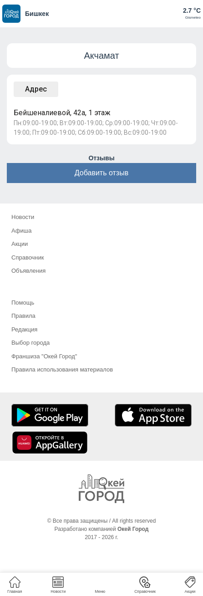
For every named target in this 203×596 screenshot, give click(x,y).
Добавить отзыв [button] (101, 173)
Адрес (36, 89)
